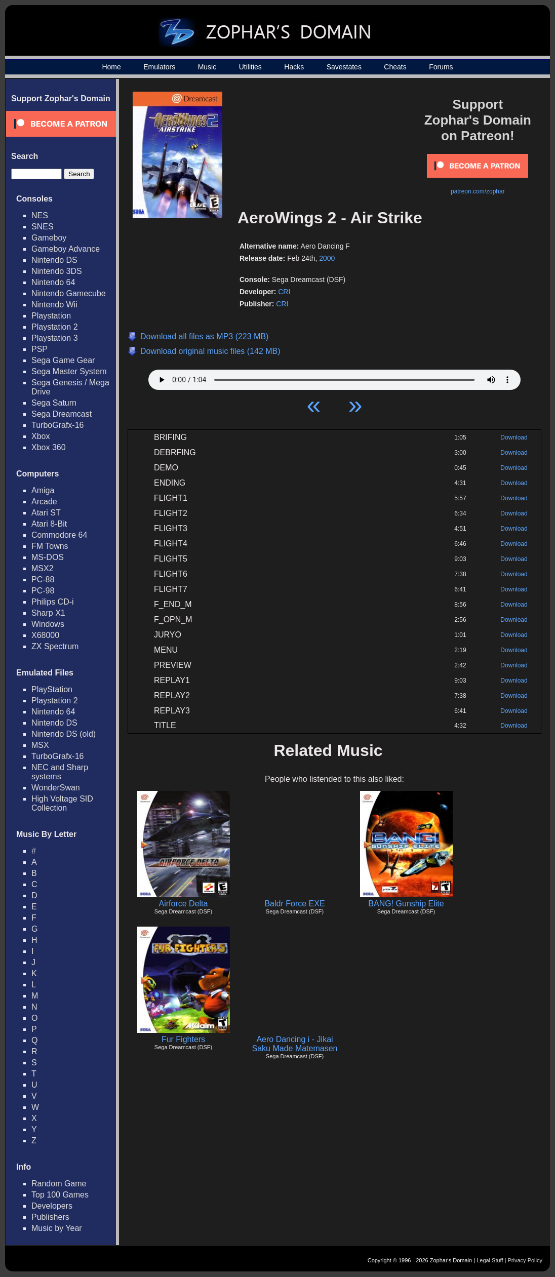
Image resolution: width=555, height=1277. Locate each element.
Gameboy (48, 237)
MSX (40, 745)
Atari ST (46, 512)
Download (513, 437)
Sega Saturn (53, 402)
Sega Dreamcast (61, 414)
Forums (441, 67)
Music (207, 67)
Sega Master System (69, 371)
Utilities (250, 67)
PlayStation (51, 689)
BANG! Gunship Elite (406, 903)
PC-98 (42, 590)
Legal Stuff (490, 1260)
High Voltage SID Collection (62, 803)
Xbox (40, 436)
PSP (39, 349)
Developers (51, 1206)
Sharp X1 (48, 613)
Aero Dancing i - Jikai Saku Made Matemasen (295, 1044)
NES (39, 215)
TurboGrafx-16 (57, 425)
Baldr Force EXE (294, 903)
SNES (42, 226)
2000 (327, 258)
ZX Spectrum (54, 646)
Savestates (344, 67)
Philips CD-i (52, 601)
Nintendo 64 (53, 282)
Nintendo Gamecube (68, 293)
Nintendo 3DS (56, 271)
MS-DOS (47, 557)
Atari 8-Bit (49, 524)
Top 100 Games (60, 1194)
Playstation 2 (54, 327)
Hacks (294, 67)
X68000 (45, 635)
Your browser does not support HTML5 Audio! (334, 377)
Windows (47, 624)
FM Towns (49, 546)
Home (111, 67)
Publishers (50, 1217)
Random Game (59, 1183)
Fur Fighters (183, 1039)
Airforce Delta (183, 903)
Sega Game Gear (63, 360)
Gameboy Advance (65, 249)
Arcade (44, 501)
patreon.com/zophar (478, 191)
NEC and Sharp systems (59, 772)
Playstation (51, 315)
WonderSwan (55, 787)
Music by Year (56, 1228)
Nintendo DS (54, 260)
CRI (284, 292)
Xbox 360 (48, 447)
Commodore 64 (59, 535)
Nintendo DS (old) (63, 734)
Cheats (395, 67)
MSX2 (42, 568)
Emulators (159, 67)
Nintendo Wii (54, 304)
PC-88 (42, 579)
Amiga (42, 490)
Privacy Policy (525, 1260)
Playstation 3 (54, 338)
